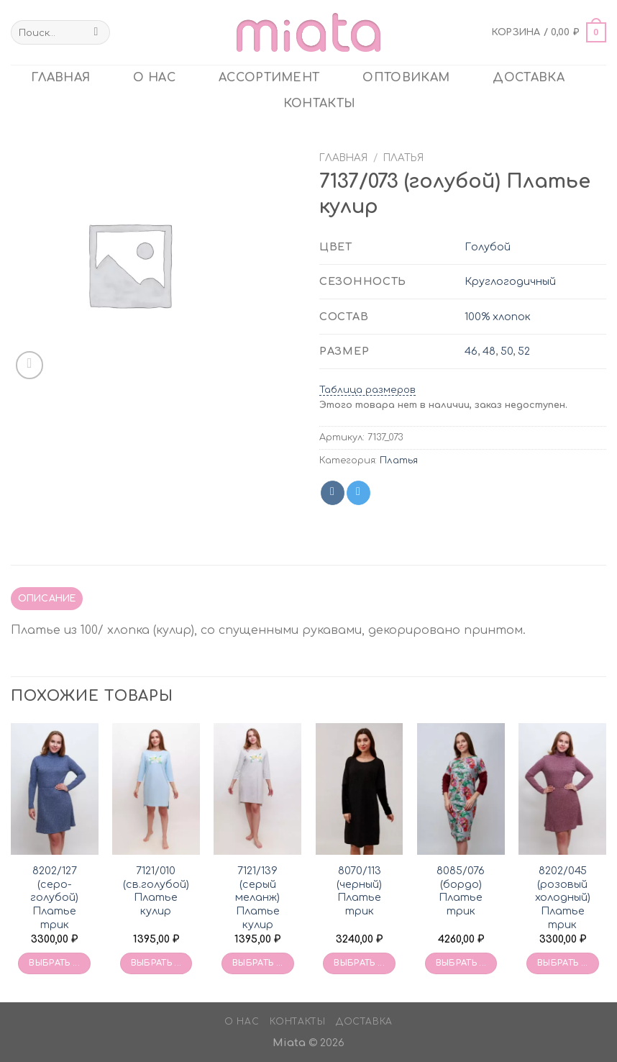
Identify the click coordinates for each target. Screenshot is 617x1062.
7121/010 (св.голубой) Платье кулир (156, 891)
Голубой (488, 247)
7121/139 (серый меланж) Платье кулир (257, 897)
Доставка (529, 77)
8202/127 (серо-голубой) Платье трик (54, 897)
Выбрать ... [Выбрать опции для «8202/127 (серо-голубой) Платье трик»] (54, 963)
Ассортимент (269, 77)
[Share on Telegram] (358, 493)
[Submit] (96, 32)
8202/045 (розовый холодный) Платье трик (562, 897)
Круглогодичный (510, 281)
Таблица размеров (367, 390)
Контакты (319, 103)
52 (524, 351)
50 (507, 351)
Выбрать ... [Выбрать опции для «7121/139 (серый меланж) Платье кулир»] (257, 963)
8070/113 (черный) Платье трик (359, 891)
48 (489, 351)
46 (471, 351)
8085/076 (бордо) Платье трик (461, 891)
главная (60, 77)
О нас (154, 77)
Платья (403, 158)
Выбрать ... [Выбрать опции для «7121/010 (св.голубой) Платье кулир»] (156, 963)
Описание (47, 599)
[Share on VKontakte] (332, 493)
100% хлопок (498, 316)
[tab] (47, 598)
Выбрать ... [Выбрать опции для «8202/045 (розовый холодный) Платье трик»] (562, 963)
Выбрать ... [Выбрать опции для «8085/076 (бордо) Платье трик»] (461, 963)
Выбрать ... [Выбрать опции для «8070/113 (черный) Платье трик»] (359, 963)
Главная (343, 158)
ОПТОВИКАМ (405, 77)
